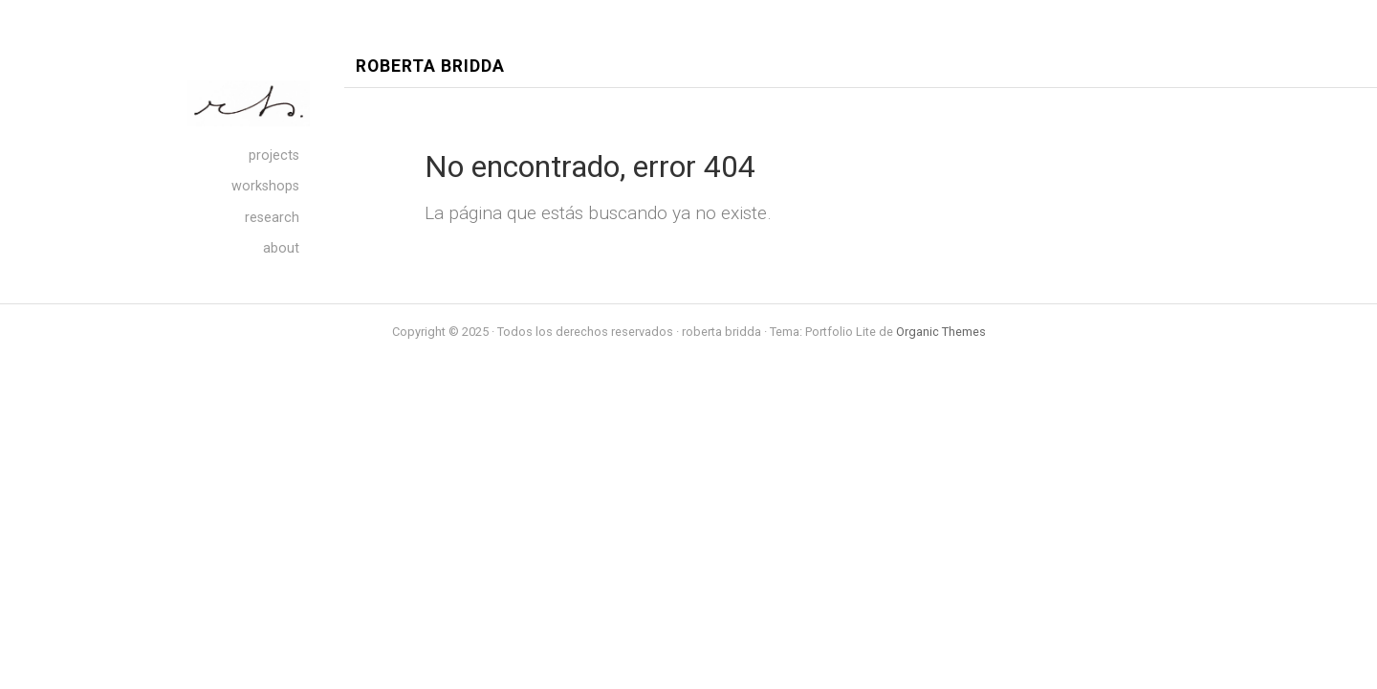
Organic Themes (941, 331)
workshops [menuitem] (265, 186)
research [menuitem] (272, 218)
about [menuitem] (281, 248)
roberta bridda (430, 66)
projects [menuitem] (274, 155)
